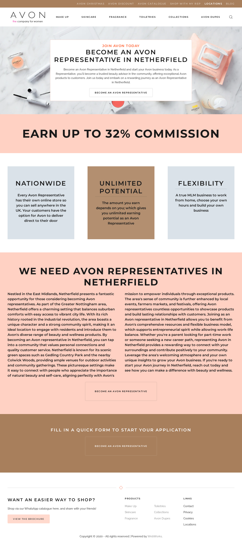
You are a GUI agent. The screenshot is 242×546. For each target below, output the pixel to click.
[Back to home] (28, 17)
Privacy (188, 512)
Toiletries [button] (147, 16)
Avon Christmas (90, 3)
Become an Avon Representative (121, 92)
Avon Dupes (210, 16)
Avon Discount (121, 3)
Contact (188, 506)
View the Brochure (28, 518)
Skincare (130, 512)
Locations (213, 3)
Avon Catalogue (152, 3)
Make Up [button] (62, 16)
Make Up (131, 506)
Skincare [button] (88, 16)
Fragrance (131, 518)
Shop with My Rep (185, 3)
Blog (230, 3)
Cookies (188, 518)
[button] (230, 17)
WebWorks (154, 536)
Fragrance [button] (118, 16)
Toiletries (160, 506)
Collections (179, 16)
